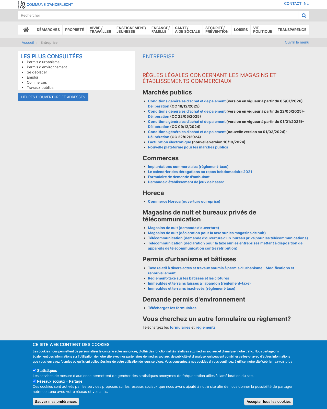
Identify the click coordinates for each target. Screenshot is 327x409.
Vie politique (262, 30)
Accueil (28, 42)
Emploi (32, 77)
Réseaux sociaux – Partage (59, 384)
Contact (292, 3)
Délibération (158, 106)
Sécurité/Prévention (216, 30)
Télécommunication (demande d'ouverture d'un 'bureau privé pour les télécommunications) (228, 238)
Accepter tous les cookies (269, 404)
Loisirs (241, 29)
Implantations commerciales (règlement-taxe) (188, 166)
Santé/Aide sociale (187, 30)
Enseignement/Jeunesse (131, 30)
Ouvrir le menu (297, 42)
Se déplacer (37, 72)
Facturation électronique (169, 142)
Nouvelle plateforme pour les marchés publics (188, 147)
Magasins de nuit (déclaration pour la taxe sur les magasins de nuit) (207, 233)
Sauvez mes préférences (56, 404)
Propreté (74, 29)
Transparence (292, 29)
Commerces (37, 82)
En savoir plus (280, 364)
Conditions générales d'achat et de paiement (187, 101)
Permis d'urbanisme (43, 62)
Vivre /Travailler (100, 30)
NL (306, 3)
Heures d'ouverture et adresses (53, 97)
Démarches (48, 29)
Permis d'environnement (47, 67)
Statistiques (47, 373)
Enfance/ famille (160, 30)
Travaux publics (40, 87)
